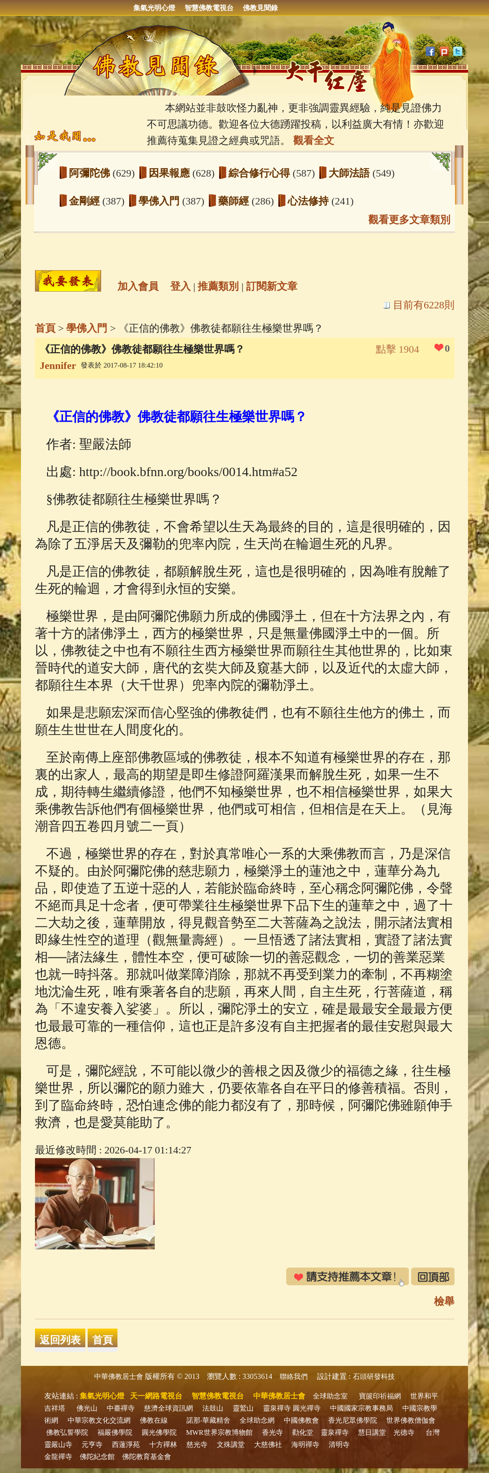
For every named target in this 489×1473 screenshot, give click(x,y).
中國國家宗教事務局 (361, 1408)
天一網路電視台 (156, 1396)
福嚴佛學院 (114, 1432)
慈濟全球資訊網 (168, 1408)
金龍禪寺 (58, 1456)
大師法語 (350, 173)
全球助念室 (330, 1396)
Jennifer (58, 365)
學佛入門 (160, 201)
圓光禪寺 (307, 1408)
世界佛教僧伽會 (410, 1420)
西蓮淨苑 (126, 1444)
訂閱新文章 (271, 286)
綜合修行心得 (260, 173)
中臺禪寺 (121, 1408)
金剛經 (86, 201)
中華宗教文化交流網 (99, 1420)
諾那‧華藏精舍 (208, 1420)
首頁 (45, 328)
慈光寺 (196, 1444)
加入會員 (137, 286)
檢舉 (444, 1301)
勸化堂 (302, 1432)
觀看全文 (313, 140)
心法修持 (309, 201)
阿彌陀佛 (91, 173)
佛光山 (86, 1408)
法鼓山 (212, 1408)
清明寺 (339, 1444)
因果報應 (171, 173)
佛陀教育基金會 (146, 1456)
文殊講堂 (231, 1444)
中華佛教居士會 (118, 1376)
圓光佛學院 (159, 1432)
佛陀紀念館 (97, 1456)
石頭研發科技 (374, 1376)
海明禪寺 (305, 1444)
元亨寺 (92, 1444)
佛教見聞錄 (260, 8)
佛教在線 (154, 1420)
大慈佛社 (268, 1444)
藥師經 (235, 201)
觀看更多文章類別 (409, 219)
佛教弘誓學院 (67, 1432)
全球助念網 (257, 1420)
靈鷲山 (243, 1408)
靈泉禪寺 (277, 1408)
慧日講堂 (372, 1432)
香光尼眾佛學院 (352, 1420)
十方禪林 (163, 1444)
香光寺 (272, 1432)
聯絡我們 (294, 1376)
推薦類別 (218, 286)
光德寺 (403, 1432)
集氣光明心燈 (154, 8)
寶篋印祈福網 (380, 1396)
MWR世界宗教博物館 (219, 1432)
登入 (180, 286)
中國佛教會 (301, 1420)
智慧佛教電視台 (209, 8)
